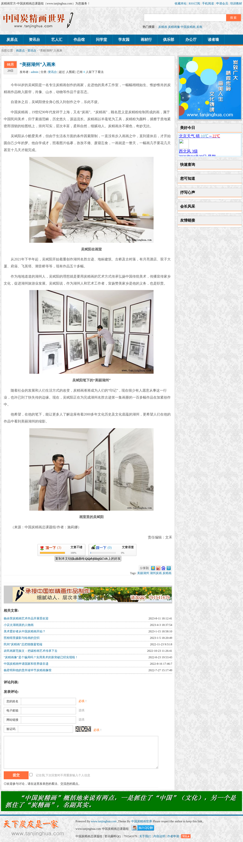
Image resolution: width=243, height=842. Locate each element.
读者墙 (213, 40)
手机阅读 (208, 3)
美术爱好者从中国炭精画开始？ (24, 631)
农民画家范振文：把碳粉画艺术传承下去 (30, 651)
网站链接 (12, 720)
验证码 (10, 729)
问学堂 (101, 40)
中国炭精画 (188, 27)
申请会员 (222, 3)
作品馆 (79, 40)
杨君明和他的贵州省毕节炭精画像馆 (27, 670)
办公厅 (191, 40)
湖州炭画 (156, 573)
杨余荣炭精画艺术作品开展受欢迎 (26, 618)
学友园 (123, 40)
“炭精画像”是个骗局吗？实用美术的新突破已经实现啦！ (41, 657)
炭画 (199, 27)
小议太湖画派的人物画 (19, 625)
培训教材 (236, 3)
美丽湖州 (143, 573)
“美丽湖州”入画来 (37, 64)
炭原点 (12, 40)
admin (34, 72)
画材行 (146, 40)
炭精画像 (174, 27)
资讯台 (34, 40)
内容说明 (159, 836)
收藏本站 (181, 3)
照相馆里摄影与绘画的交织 (22, 638)
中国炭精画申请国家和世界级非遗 (26, 663)
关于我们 (145, 836)
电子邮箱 (12, 710)
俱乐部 (168, 40)
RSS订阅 (195, 3)
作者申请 (173, 836)
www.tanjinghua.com (104, 821)
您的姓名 (12, 701)
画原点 (20, 50)
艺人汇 (56, 40)
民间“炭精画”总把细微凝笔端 (23, 644)
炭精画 (162, 27)
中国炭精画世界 (141, 821)
